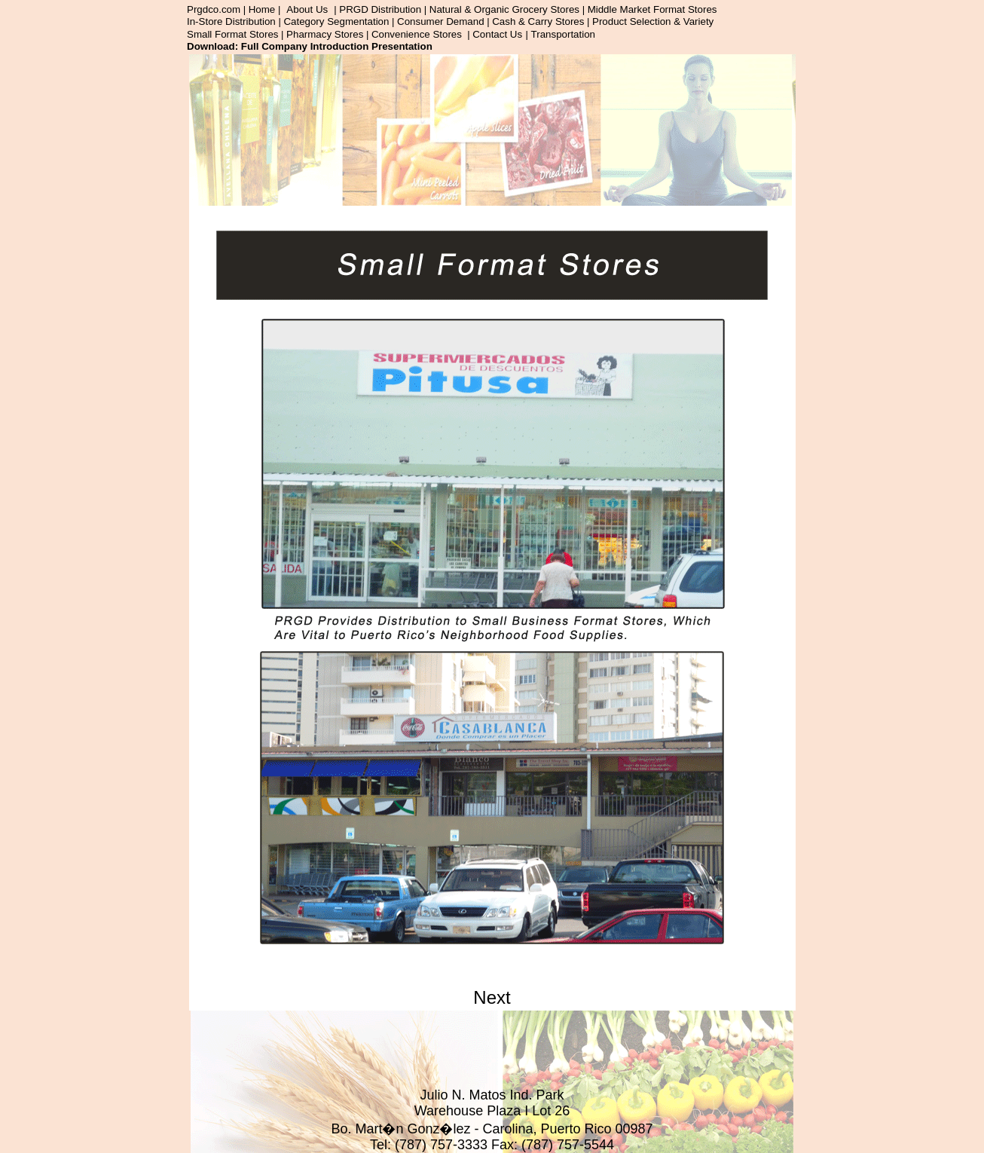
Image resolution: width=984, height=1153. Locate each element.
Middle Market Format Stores (652, 9)
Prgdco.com (213, 9)
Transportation (563, 34)
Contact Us (497, 34)
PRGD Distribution (380, 9)
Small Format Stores (232, 34)
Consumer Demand (440, 21)
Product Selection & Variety (653, 21)
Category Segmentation (336, 21)
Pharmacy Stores (324, 34)
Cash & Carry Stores (538, 21)
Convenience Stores (416, 34)
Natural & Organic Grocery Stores (504, 9)
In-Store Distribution (231, 21)
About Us (307, 9)
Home (262, 9)
